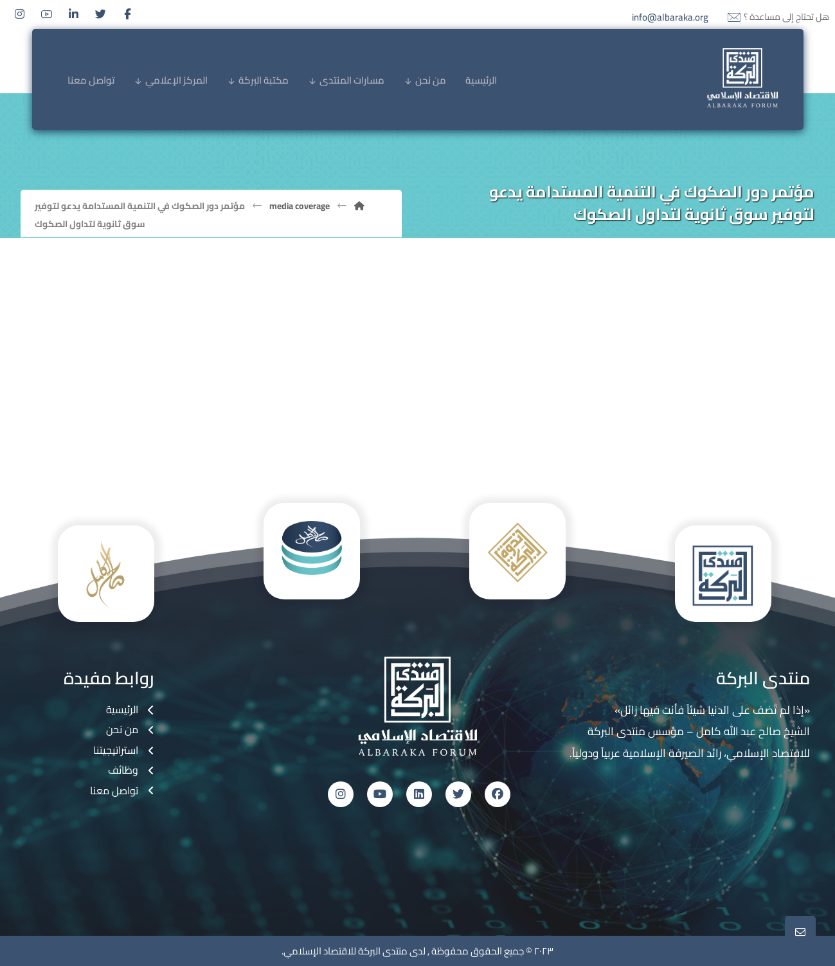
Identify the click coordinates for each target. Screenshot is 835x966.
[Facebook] (128, 14)
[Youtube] (47, 14)
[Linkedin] (74, 14)
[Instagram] (20, 14)
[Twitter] (101, 14)
